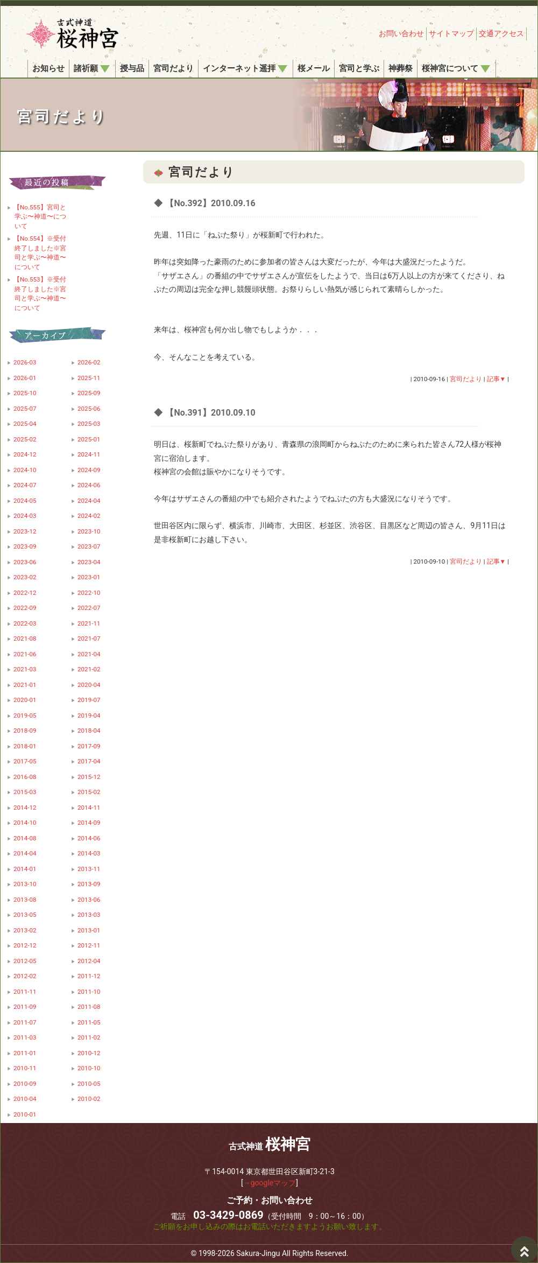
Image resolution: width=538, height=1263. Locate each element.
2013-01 (89, 930)
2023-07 (89, 546)
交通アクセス (501, 33)
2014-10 (25, 822)
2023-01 (89, 577)
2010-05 (89, 1083)
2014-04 (25, 853)
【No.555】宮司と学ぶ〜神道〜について (39, 217)
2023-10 (89, 531)
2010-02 (89, 1099)
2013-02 (25, 930)
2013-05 (25, 914)
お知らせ (48, 68)
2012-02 (25, 976)
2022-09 (25, 608)
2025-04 (25, 423)
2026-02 (89, 362)
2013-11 (89, 869)
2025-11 (89, 378)
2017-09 (89, 746)
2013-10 (25, 884)
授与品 (132, 68)
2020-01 (25, 700)
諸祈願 (92, 68)
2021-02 (89, 669)
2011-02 (89, 1037)
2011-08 (89, 1007)
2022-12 (25, 593)
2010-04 (25, 1099)
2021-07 (89, 638)
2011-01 (25, 1053)
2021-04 (89, 654)
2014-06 (89, 838)
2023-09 (25, 546)
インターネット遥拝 (245, 68)
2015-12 (89, 777)
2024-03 (25, 516)
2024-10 (25, 470)
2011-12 (89, 976)
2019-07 (89, 700)
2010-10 (89, 1068)
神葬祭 (400, 68)
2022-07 (89, 608)
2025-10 (25, 393)
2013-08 (25, 899)
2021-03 (25, 669)
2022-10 (89, 593)
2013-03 (89, 914)
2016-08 (25, 777)
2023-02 (25, 577)
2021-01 (25, 685)
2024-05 (25, 500)
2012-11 (89, 945)
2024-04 (89, 500)
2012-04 (89, 961)
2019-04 (89, 715)
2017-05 (25, 761)
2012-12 (25, 945)
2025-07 (25, 408)
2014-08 (25, 838)
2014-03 (89, 853)
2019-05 (25, 715)
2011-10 (89, 991)
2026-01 (25, 378)
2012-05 (25, 961)
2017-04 (89, 761)
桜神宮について (456, 68)
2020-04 (89, 685)
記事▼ (496, 379)
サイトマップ (451, 33)
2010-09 (25, 1083)
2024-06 (89, 485)
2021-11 (89, 623)
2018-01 (25, 746)
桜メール (314, 68)
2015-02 (89, 792)
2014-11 (89, 807)
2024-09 (89, 470)
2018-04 (89, 730)
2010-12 (89, 1053)
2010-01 (25, 1114)
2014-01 (25, 869)
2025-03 (89, 423)
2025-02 (25, 439)
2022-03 (25, 623)
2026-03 (25, 362)
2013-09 (89, 884)
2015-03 (25, 792)
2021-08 (25, 638)
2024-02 (89, 516)
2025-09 (89, 393)
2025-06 (89, 408)
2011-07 (25, 1022)
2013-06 (89, 899)
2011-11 (25, 991)
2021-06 (25, 654)
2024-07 (25, 485)
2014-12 (25, 807)
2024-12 (25, 454)
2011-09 (25, 1007)
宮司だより (173, 68)
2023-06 (25, 562)
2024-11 (89, 454)
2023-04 (89, 562)
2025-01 (89, 439)
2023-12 (25, 531)
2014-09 (89, 822)
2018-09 (25, 730)
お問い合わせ (401, 33)
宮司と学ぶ (359, 68)
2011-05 (89, 1022)
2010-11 (25, 1068)
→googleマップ (269, 1182)
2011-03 (25, 1037)
